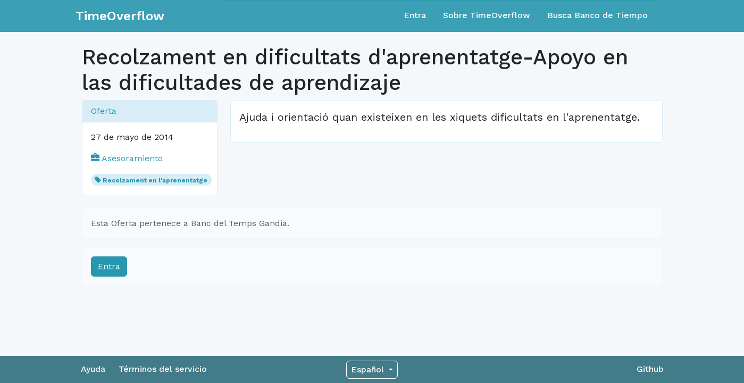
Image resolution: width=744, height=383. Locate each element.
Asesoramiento (127, 158)
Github (650, 369)
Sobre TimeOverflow (486, 15)
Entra (415, 15)
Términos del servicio (163, 369)
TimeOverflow (120, 16)
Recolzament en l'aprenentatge (155, 180)
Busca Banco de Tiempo (597, 15)
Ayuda (93, 369)
